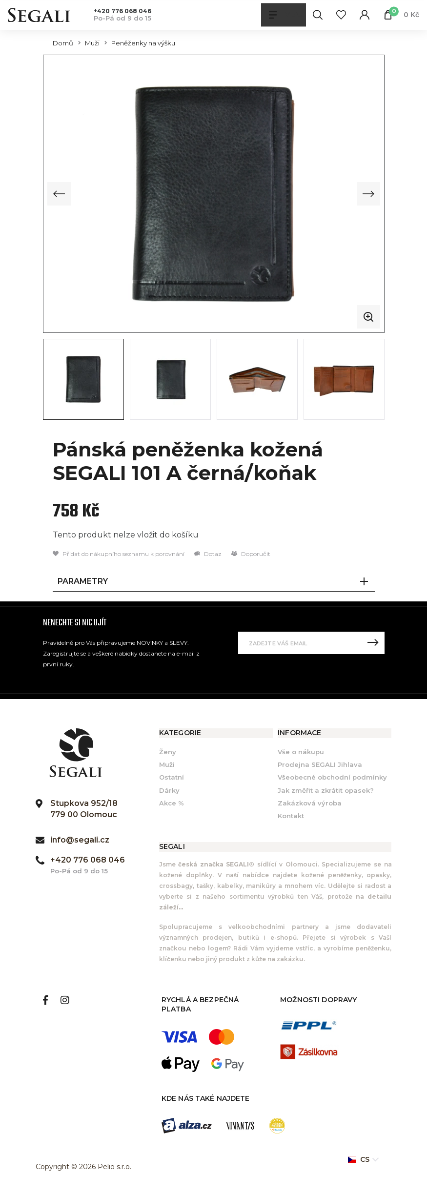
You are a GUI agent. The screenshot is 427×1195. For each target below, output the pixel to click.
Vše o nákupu (301, 751)
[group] (213, 193)
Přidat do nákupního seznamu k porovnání (118, 553)
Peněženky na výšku (143, 43)
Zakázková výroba (310, 802)
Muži (92, 43)
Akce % (171, 802)
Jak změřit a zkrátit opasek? (326, 789)
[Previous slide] (59, 193)
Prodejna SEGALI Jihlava (320, 764)
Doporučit (250, 553)
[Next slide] (368, 193)
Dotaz (208, 553)
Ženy (167, 751)
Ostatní (171, 777)
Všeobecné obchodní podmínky (332, 777)
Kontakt (291, 815)
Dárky (169, 789)
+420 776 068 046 (122, 11)
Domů (63, 43)
